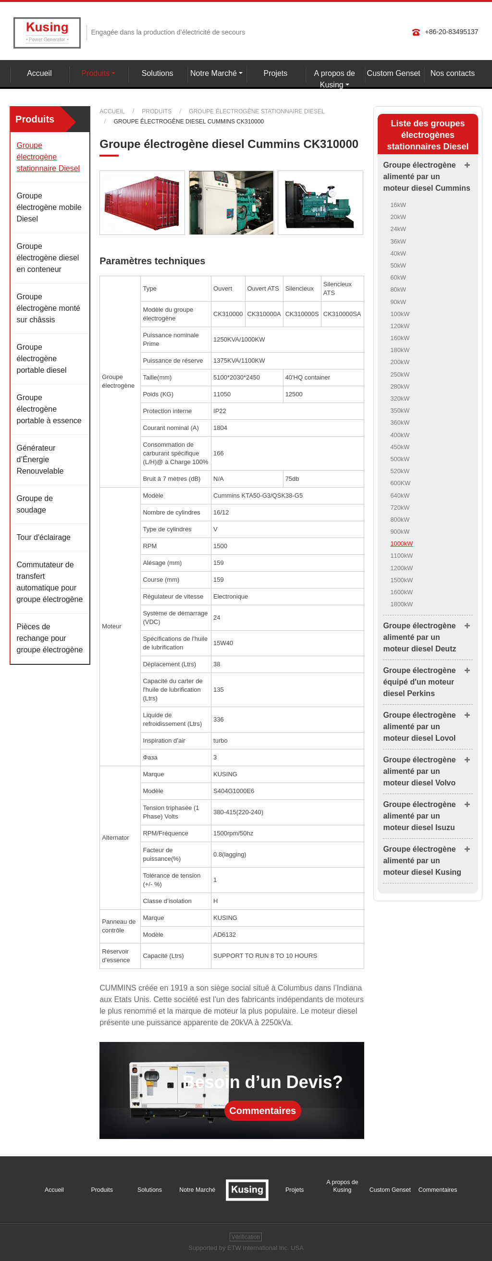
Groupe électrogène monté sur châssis (48, 308)
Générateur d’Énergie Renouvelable (39, 459)
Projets (276, 73)
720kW (399, 507)
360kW (399, 422)
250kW (399, 374)
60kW (398, 277)
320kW (399, 398)
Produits (157, 111)
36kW (398, 241)
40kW (398, 253)
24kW (398, 229)
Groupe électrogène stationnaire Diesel (256, 111)
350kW (399, 410)
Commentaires (262, 1110)
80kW (398, 289)
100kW (399, 314)
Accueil (39, 73)
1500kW (401, 580)
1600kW (401, 592)
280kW (399, 386)
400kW (399, 435)
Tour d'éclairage (43, 537)
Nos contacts (452, 73)
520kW (399, 471)
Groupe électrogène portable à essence (48, 409)
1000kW (401, 543)
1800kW (401, 604)
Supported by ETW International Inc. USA (246, 1247)
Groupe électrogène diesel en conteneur (47, 257)
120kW (399, 326)
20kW (398, 216)
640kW (399, 495)
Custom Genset (393, 73)
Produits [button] (95, 73)
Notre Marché (197, 1190)
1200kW (401, 568)
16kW (398, 204)
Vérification (246, 1237)
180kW (399, 350)
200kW (399, 362)
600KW (400, 483)
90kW (398, 302)
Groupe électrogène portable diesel (41, 358)
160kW (399, 338)
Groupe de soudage (34, 504)
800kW (399, 519)
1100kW (401, 555)
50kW (398, 265)
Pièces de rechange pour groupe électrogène (49, 638)
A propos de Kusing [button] (334, 79)
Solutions (157, 73)
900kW (399, 531)
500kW (399, 459)
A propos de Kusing (342, 1186)
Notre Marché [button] (213, 73)
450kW (399, 447)
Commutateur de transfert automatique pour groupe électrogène (49, 582)
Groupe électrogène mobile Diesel (48, 207)
